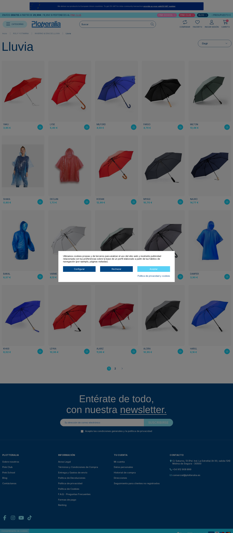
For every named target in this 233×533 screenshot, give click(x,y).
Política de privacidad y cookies (154, 276)
